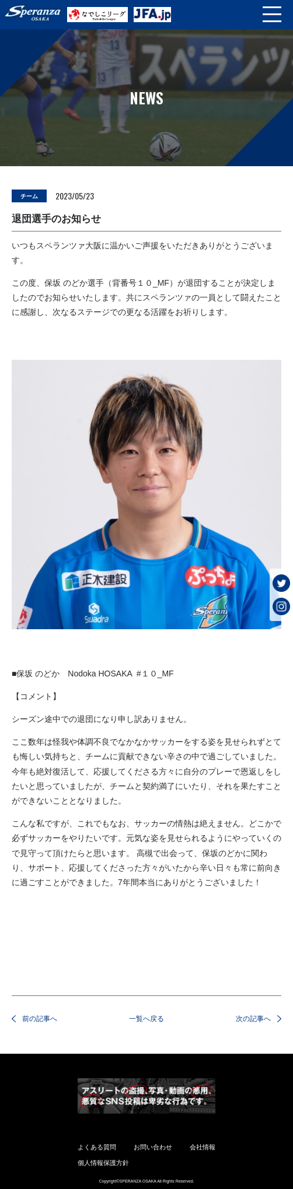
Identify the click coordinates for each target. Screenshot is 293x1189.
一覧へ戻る (146, 1019)
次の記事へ (253, 1019)
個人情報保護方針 (103, 1162)
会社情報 (202, 1147)
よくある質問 (97, 1147)
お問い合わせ (153, 1147)
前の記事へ (39, 1019)
